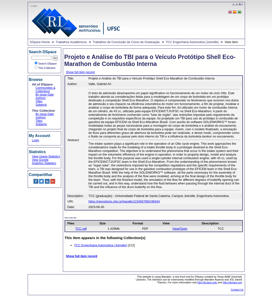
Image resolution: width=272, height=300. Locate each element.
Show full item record (80, 72)
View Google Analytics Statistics (44, 161)
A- (234, 4)
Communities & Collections (45, 89)
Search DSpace (45, 63)
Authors (41, 98)
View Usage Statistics (46, 156)
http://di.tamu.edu (207, 282)
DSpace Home (40, 42)
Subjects (41, 104)
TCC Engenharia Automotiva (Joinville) (192, 42)
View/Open (179, 228)
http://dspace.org (232, 282)
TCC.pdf (81, 228)
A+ (241, 4)
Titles (39, 101)
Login (34, 5)
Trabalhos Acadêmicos (71, 42)
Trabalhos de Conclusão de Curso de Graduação (126, 42)
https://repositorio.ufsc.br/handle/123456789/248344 (124, 201)
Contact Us (237, 289)
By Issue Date (45, 94)
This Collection (45, 67)
